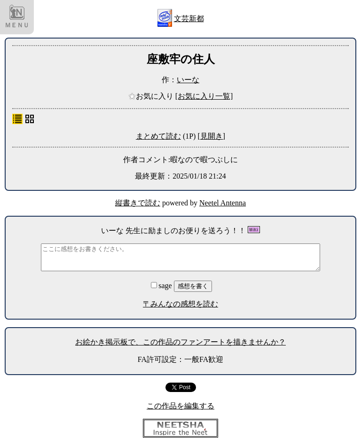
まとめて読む (158, 136)
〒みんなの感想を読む (180, 304)
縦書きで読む (137, 203)
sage (162, 286)
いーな (188, 80)
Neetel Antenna (222, 203)
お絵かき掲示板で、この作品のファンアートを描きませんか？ (180, 342)
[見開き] (211, 136)
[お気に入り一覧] (204, 96)
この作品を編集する (180, 406)
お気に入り (151, 96)
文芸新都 (189, 19)
